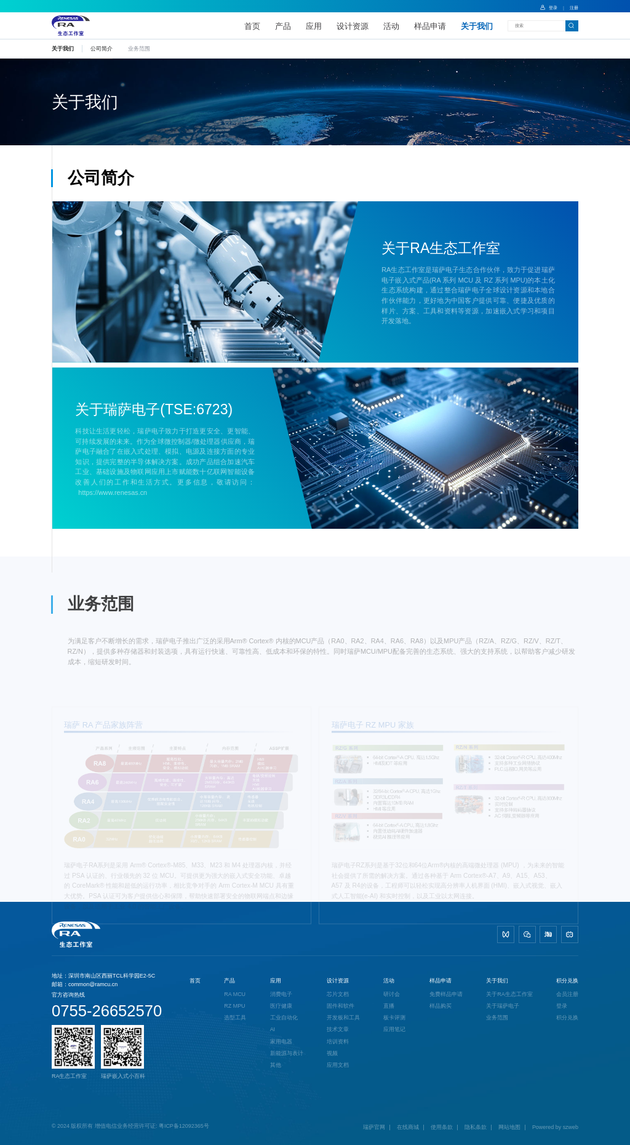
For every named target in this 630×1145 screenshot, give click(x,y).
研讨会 (391, 994)
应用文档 (338, 1065)
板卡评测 (394, 1017)
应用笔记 (394, 1029)
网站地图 (509, 1127)
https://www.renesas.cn (112, 493)
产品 (283, 26)
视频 (332, 1053)
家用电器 (281, 1042)
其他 (275, 1065)
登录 (548, 7)
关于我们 (477, 26)
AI (272, 1029)
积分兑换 (567, 981)
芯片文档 (338, 994)
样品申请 (430, 26)
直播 (388, 1006)
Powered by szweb (555, 1127)
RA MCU (234, 994)
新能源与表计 (286, 1053)
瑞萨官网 (374, 1127)
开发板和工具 (343, 1017)
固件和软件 (340, 1006)
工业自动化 (284, 1017)
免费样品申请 (446, 994)
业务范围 (497, 1017)
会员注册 (567, 994)
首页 (252, 26)
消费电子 (281, 994)
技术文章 (338, 1029)
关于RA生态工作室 (509, 994)
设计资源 (353, 26)
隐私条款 (476, 1127)
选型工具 (235, 1017)
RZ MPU (234, 1006)
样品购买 (440, 1006)
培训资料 (338, 1042)
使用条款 (442, 1127)
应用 (314, 26)
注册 (574, 7)
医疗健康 (281, 1006)
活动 (391, 26)
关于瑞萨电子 (502, 1006)
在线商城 (408, 1127)
